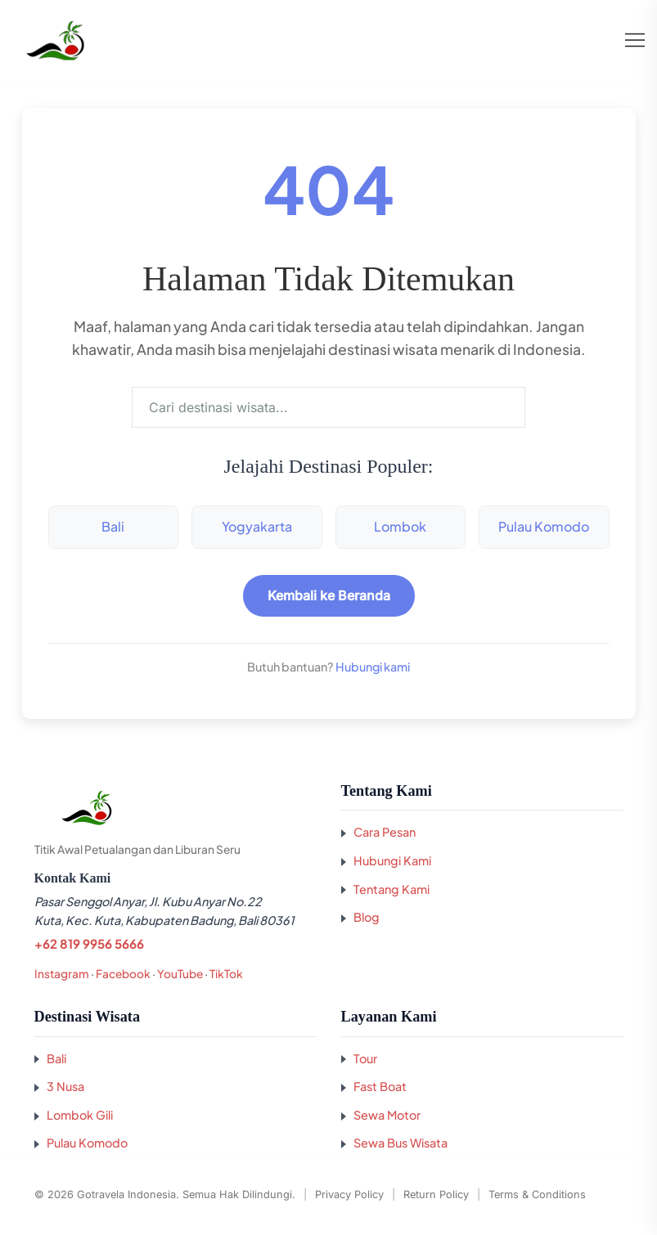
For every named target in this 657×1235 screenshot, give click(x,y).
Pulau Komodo (543, 526)
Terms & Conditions (537, 1194)
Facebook (123, 974)
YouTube (180, 974)
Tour (365, 1058)
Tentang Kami (391, 889)
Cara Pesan (384, 831)
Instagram (61, 974)
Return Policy (436, 1194)
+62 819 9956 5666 (89, 943)
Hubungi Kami (392, 860)
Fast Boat (380, 1086)
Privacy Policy (349, 1194)
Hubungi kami (372, 666)
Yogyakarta (257, 526)
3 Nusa (65, 1086)
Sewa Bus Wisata (400, 1142)
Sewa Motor (387, 1114)
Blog (366, 916)
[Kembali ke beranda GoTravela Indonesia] (175, 808)
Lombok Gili (80, 1114)
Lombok (400, 526)
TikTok (226, 974)
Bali (112, 526)
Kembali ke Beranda (329, 595)
